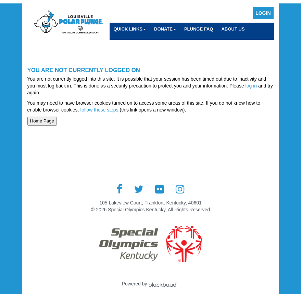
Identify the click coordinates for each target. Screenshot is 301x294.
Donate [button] (165, 29)
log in (251, 86)
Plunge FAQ (198, 29)
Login (263, 13)
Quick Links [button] (130, 29)
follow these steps (99, 110)
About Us (232, 29)
